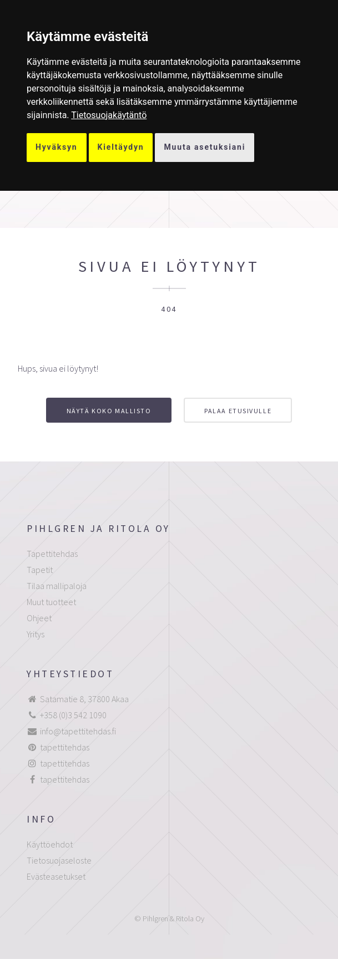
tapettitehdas (64, 747)
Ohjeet (39, 617)
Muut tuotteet (51, 601)
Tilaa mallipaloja (57, 585)
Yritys (35, 634)
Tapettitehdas (52, 553)
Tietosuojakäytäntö (109, 115)
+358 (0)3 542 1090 (73, 714)
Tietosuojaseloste (59, 860)
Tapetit (40, 569)
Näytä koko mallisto (109, 411)
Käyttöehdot (50, 844)
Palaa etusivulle (237, 411)
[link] (109, 115)
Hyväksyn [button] (57, 147)
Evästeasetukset (56, 876)
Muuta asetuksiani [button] (204, 147)
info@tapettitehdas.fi (78, 731)
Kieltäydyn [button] (121, 147)
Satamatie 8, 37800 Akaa (84, 698)
